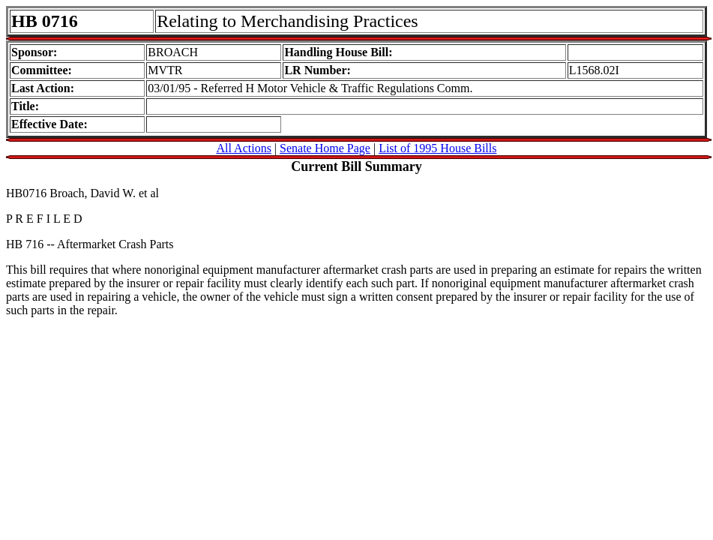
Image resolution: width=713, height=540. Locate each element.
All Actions (244, 148)
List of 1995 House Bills (437, 148)
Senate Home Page (325, 148)
